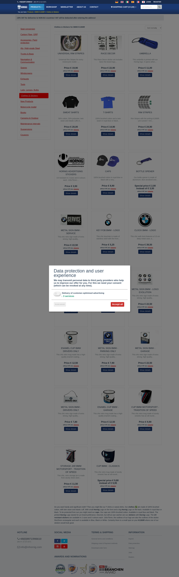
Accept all (117, 304)
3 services (67, 296)
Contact (94, 7)
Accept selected (60, 304)
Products (36, 7)
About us (81, 7)
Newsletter (67, 7)
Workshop (51, 7)
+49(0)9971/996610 (25, 2)
